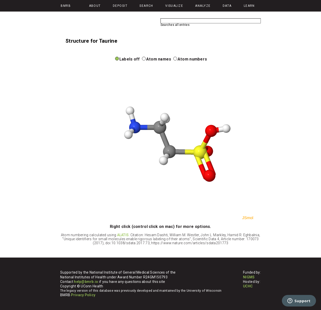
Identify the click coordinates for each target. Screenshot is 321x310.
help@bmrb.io (86, 282)
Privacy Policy (83, 295)
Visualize (174, 6)
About (95, 6)
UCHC (248, 286)
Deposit (120, 6)
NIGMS (249, 277)
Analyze (202, 6)
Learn (249, 6)
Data (227, 6)
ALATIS (123, 235)
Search (146, 6)
